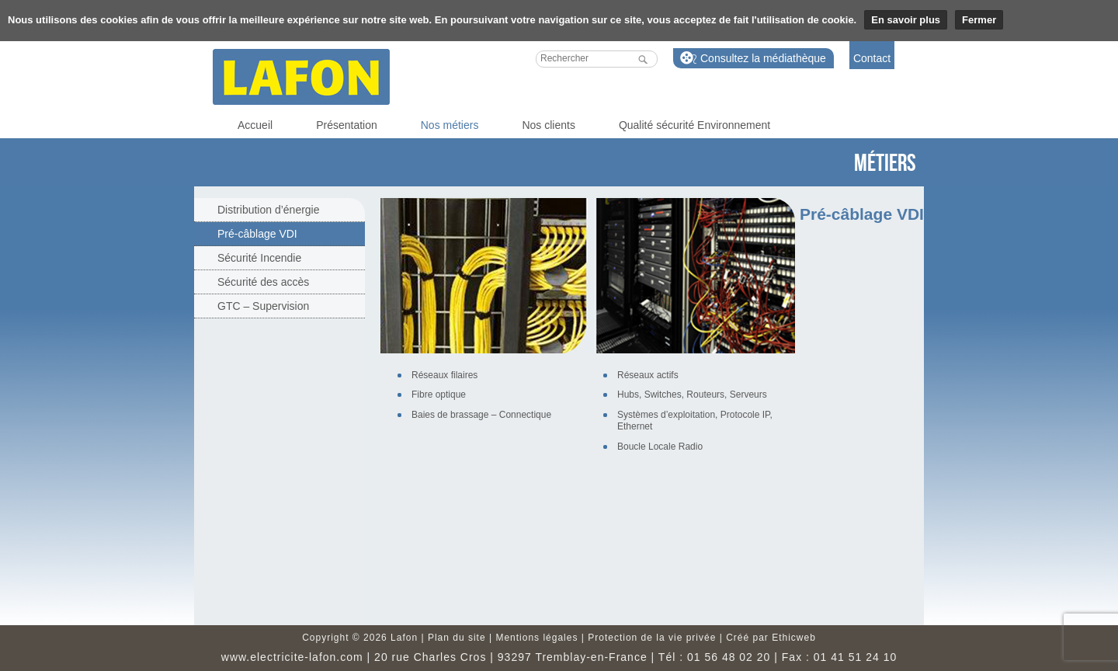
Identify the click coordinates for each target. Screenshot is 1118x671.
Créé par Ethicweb (771, 637)
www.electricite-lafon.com (292, 657)
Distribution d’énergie (268, 209)
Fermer (979, 20)
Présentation (346, 125)
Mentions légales (536, 637)
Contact (872, 58)
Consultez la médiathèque (763, 58)
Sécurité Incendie (259, 258)
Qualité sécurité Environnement (694, 125)
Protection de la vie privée (652, 637)
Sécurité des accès (263, 282)
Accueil (255, 125)
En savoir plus (905, 20)
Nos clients (548, 125)
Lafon (301, 77)
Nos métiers (450, 125)
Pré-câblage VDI (257, 234)
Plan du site (457, 637)
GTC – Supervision (263, 306)
